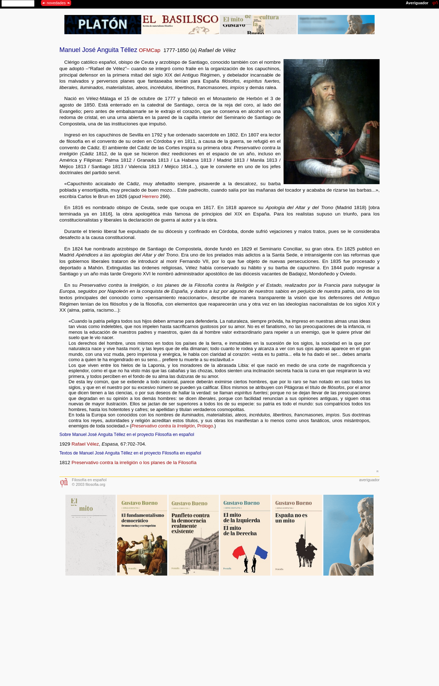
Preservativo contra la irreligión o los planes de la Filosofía (134, 462)
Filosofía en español (89, 480)
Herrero (150, 196)
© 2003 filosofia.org (88, 484)
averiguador (369, 480)
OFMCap (149, 50)
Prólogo (205, 425)
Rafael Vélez (85, 444)
